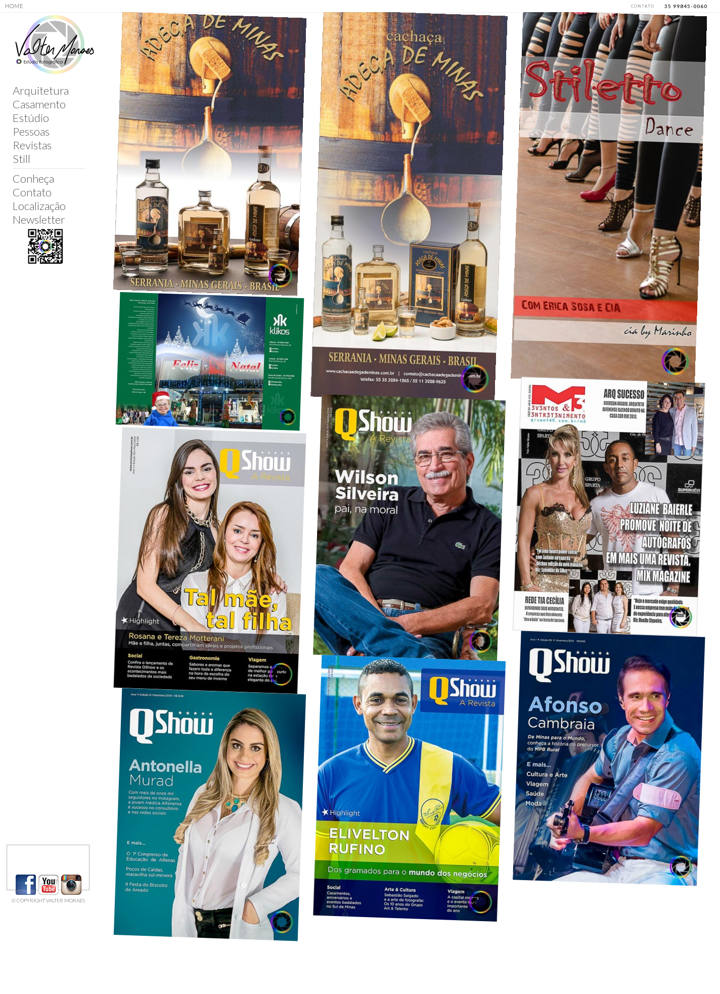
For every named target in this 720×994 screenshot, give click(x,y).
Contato (32, 192)
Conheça (33, 178)
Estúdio (31, 118)
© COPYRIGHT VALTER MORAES (48, 900)
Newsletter (39, 219)
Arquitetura (41, 90)
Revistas (32, 145)
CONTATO (642, 6)
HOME (14, 6)
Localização (39, 206)
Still (21, 158)
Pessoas (31, 131)
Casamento (39, 104)
